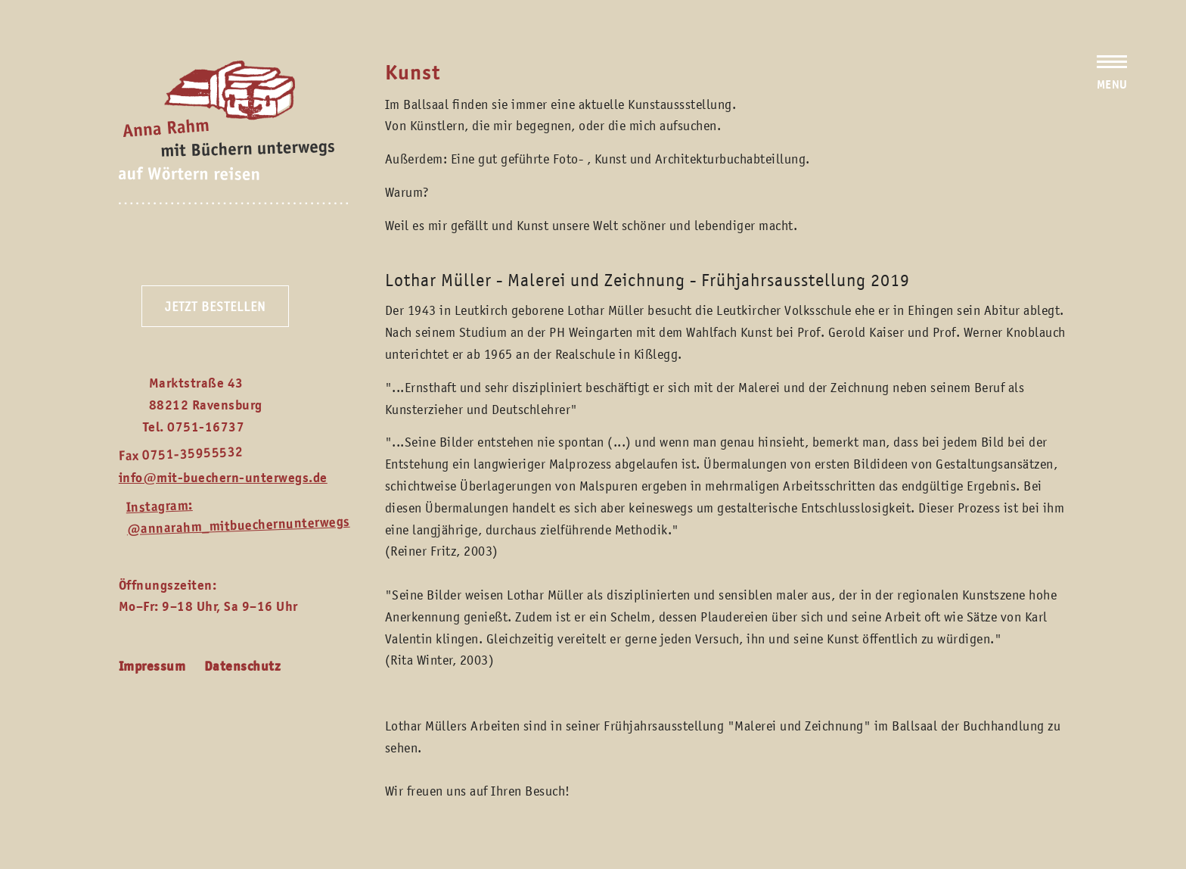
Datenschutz (242, 666)
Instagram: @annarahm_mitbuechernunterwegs (238, 517)
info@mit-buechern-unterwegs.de (223, 477)
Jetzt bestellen (215, 306)
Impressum (152, 666)
